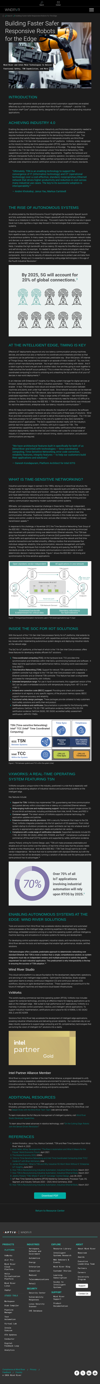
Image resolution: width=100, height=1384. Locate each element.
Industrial (34, 1271)
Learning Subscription (60, 1276)
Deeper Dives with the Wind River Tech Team (31, 1109)
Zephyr (7, 1290)
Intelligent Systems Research (62, 1254)
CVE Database (35, 1310)
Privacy (33, 1369)
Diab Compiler (11, 1305)
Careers (82, 1272)
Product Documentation (60, 1304)
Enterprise (34, 1266)
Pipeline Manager (8, 1311)
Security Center (37, 1292)
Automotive (34, 1258)
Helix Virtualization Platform (12, 1276)
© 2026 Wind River (11, 1375)
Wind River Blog (61, 1266)
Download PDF (50, 1195)
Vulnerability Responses (36, 1298)
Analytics (9, 1350)
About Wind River (87, 1248)
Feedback (6, 1372)
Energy (32, 1262)
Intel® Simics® (8, 1329)
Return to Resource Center (50, 1210)
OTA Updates (10, 1334)
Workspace (9, 1301)
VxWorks (8, 1255)
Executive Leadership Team (86, 1262)
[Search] (41, 3)
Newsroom (82, 1253)
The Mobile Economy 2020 (24, 1155)
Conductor (9, 1339)
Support (81, 1286)
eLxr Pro (8, 1260)
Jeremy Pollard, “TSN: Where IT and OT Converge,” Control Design (40, 1176)
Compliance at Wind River (13, 1369)
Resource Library (62, 1248)
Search (10, 16)
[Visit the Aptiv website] (50, 1232)
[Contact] (58, 3)
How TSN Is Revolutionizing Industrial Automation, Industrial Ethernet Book (45, 1170)
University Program (83, 1277)
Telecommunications (39, 1279)
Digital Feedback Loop (11, 1344)
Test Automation (10, 1317)
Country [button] (18, 1372)
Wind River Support (59, 1297)
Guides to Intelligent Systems (59, 1284)
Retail (32, 1283)
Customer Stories (62, 1271)
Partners (82, 1268)
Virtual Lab (10, 1323)
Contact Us (83, 1294)
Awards (81, 1257)
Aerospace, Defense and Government (35, 1251)
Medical (33, 1275)
